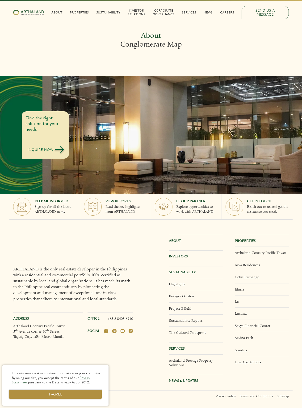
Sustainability (108, 12)
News (208, 12)
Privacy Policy (226, 396)
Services (189, 12)
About (56, 12)
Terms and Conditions (256, 396)
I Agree (55, 394)
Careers (227, 12)
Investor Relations (136, 12)
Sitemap (283, 396)
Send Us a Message (265, 12)
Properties (79, 12)
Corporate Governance (163, 12)
